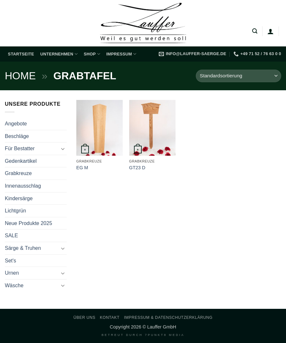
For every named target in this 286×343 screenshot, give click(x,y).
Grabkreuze (18, 173)
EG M (82, 167)
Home (20, 76)
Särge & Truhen (23, 248)
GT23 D (137, 167)
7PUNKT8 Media (165, 335)
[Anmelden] (270, 31)
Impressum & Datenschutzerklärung (168, 317)
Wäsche (14, 285)
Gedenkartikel (21, 161)
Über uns (84, 317)
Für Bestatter (19, 148)
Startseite (21, 54)
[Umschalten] (63, 148)
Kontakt (109, 317)
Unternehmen (59, 54)
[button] (254, 31)
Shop (92, 54)
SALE (11, 235)
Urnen (12, 273)
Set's (10, 260)
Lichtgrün (15, 210)
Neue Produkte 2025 (28, 223)
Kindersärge (19, 198)
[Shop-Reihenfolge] (238, 76)
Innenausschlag (23, 186)
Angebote (16, 123)
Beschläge (17, 136)
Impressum (121, 54)
